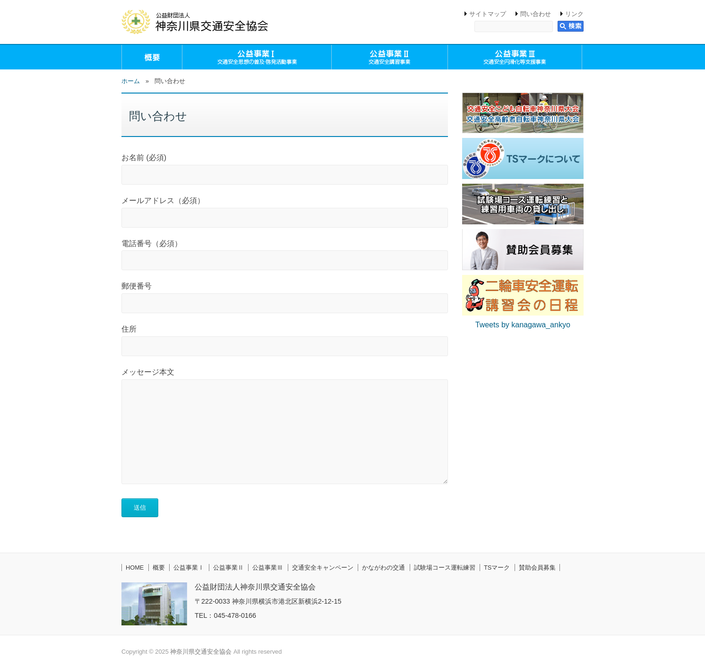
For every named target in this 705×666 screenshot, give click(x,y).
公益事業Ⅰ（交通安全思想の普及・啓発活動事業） (256, 57)
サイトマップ (487, 13)
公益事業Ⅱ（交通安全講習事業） (389, 57)
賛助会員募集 (537, 567)
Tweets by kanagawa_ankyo (522, 325)
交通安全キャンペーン (322, 567)
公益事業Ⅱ (228, 567)
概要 (152, 57)
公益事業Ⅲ (267, 567)
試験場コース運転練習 (444, 567)
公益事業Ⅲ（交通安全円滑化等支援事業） (515, 57)
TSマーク (497, 567)
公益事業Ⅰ (188, 567)
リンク (574, 13)
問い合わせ (535, 13)
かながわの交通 (383, 567)
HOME (135, 567)
